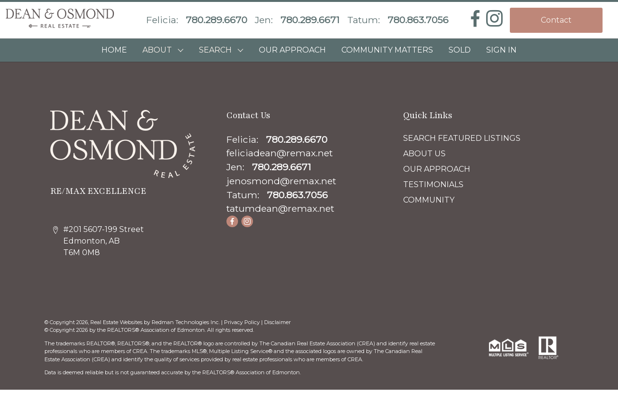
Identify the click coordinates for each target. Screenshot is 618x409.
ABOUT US (424, 153)
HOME (114, 50)
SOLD (460, 50)
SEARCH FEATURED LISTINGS (461, 138)
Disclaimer (277, 322)
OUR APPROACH (292, 50)
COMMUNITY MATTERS (387, 50)
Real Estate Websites (117, 322)
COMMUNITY (428, 199)
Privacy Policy (242, 322)
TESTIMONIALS (433, 184)
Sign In (501, 50)
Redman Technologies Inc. (186, 322)
